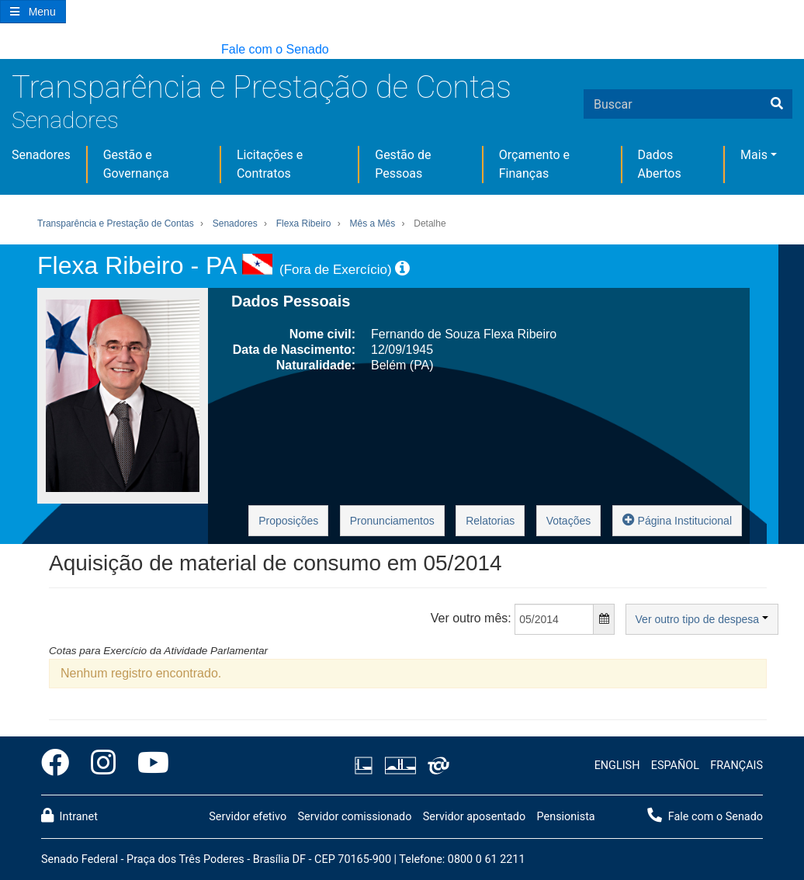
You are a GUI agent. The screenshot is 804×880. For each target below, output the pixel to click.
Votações (568, 520)
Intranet (69, 815)
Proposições (288, 520)
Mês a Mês (373, 223)
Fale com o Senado (275, 49)
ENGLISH (617, 765)
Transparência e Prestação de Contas (261, 87)
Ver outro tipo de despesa (702, 619)
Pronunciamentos (392, 520)
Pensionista (566, 816)
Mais (754, 154)
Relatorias (490, 520)
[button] (7, 50)
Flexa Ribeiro (303, 223)
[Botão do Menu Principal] (33, 11)
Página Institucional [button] (677, 519)
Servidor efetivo (247, 816)
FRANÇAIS (736, 765)
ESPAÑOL (675, 765)
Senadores (65, 119)
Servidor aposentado (474, 816)
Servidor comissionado (354, 816)
